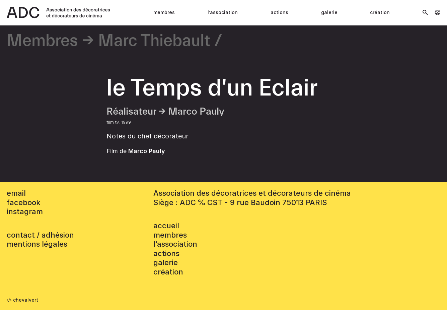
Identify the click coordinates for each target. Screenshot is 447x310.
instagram (25, 211)
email (16, 193)
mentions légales (37, 244)
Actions (279, 12)
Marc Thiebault (154, 41)
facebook (24, 202)
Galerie (329, 12)
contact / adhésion (40, 235)
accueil (166, 225)
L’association (223, 12)
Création (380, 12)
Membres (164, 12)
